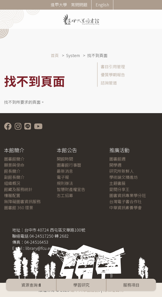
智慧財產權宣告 (71, 189)
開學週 (115, 165)
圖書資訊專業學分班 (127, 195)
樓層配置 (12, 195)
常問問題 (79, 5)
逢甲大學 (59, 5)
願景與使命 (14, 165)
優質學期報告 (113, 75)
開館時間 (65, 159)
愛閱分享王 (119, 189)
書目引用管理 (113, 66)
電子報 (63, 177)
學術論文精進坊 (123, 177)
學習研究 (81, 285)
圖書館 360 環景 (18, 207)
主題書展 (117, 183)
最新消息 (65, 171)
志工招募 (65, 195)
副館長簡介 (14, 177)
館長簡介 (12, 171)
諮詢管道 (109, 83)
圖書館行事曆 (69, 165)
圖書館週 (117, 159)
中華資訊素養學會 (125, 207)
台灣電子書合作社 (125, 201)
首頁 (55, 55)
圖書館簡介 (14, 159)
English (102, 5)
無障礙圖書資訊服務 (22, 201)
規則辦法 (65, 183)
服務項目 (131, 285)
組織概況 (12, 183)
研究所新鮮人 (121, 171)
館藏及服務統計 (18, 189)
